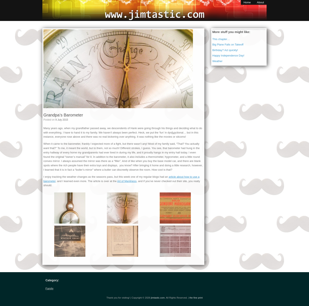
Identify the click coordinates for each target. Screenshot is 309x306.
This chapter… (221, 39)
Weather (217, 61)
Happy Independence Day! (228, 55)
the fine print (195, 297)
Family (49, 288)
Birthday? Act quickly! (225, 50)
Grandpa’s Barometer (63, 115)
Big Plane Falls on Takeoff (227, 44)
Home (247, 2)
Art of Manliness (126, 181)
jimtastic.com (158, 297)
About (260, 2)
